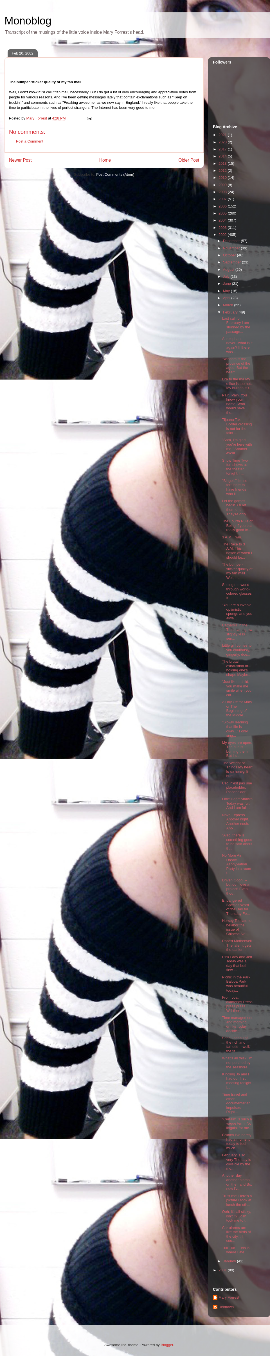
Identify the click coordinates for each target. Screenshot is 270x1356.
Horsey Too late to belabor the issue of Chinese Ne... (236, 927)
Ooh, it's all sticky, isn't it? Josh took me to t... (236, 1216)
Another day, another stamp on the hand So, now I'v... (237, 1182)
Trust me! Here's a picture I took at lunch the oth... (237, 1200)
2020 (223, 142)
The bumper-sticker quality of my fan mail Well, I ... (237, 571)
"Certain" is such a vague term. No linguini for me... (237, 1123)
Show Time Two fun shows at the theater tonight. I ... (235, 467)
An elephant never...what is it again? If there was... (237, 345)
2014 (223, 156)
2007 (223, 199)
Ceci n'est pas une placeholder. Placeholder (237, 787)
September (232, 262)
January (230, 1261)
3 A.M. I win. (232, 537)
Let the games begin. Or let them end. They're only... (235, 507)
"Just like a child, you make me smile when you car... (236, 688)
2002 (223, 235)
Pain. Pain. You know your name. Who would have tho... (234, 404)
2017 (223, 149)
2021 (223, 135)
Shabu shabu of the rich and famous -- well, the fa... (236, 1044)
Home (105, 160)
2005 (223, 213)
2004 (223, 220)
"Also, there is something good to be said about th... (237, 841)
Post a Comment (29, 141)
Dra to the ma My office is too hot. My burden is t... (237, 383)
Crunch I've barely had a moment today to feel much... (236, 1141)
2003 (223, 227)
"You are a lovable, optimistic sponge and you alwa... (237, 611)
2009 (223, 185)
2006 (223, 206)
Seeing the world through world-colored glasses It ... (236, 591)
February (231, 312)
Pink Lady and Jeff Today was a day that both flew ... (237, 963)
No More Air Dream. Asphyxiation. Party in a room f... (236, 864)
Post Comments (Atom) (115, 174)
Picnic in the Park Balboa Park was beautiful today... (236, 983)
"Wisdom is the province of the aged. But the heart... (236, 365)
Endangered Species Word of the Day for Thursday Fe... (236, 907)
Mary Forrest (229, 1297)
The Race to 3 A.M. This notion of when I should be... (237, 550)
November (232, 248)
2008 (223, 192)
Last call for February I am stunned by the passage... (236, 325)
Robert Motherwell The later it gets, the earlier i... (237, 945)
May (227, 291)
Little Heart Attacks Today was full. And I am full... (237, 803)
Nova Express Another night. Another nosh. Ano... (235, 821)
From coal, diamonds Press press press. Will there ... (237, 1004)
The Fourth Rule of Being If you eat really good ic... (237, 525)
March (228, 305)
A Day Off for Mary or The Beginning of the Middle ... (237, 708)
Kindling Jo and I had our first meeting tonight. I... (237, 1080)
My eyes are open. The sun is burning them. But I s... (237, 749)
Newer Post (20, 160)
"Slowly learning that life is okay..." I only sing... (235, 728)
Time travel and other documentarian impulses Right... (236, 1103)
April (227, 298)
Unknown (226, 1307)
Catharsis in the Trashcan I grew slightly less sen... (237, 631)
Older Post (188, 160)
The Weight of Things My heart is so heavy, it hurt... (237, 769)
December (232, 241)
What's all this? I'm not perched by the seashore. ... (237, 1062)
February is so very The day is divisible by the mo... (236, 1161)
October (230, 255)
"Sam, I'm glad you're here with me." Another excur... (237, 446)
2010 (223, 177)
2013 (223, 163)
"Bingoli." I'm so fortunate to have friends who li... (234, 487)
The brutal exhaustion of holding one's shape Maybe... (236, 668)
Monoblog (27, 21)
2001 (223, 1270)
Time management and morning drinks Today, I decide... (237, 1024)
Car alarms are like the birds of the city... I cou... (236, 1234)
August (229, 269)
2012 (223, 170)
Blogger (167, 1345)
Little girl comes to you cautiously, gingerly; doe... (236, 649)
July (227, 276)
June (227, 283)
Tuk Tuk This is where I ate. (235, 1250)
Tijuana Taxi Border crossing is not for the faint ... (237, 426)
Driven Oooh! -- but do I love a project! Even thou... (235, 886)
